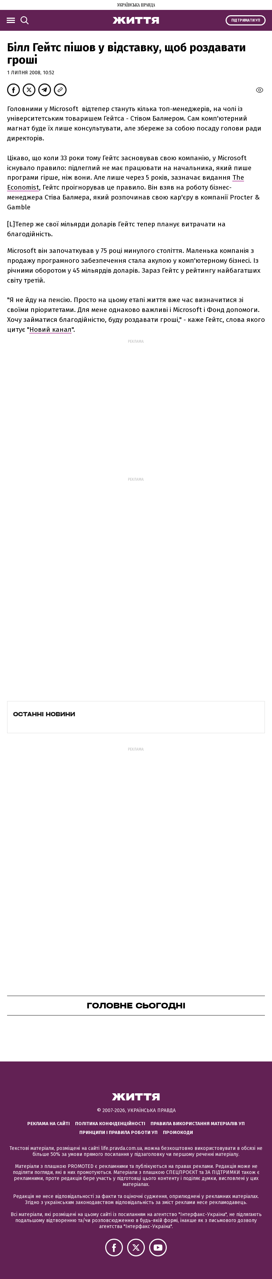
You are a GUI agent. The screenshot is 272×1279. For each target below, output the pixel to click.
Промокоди (178, 1132)
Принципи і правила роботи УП (118, 1132)
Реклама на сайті (48, 1123)
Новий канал (50, 329)
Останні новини (44, 714)
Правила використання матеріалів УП (198, 1123)
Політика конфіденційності (110, 1123)
